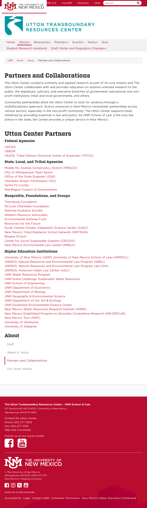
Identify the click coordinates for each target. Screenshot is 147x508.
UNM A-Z (50, 3)
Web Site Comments (18, 429)
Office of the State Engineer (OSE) (30, 176)
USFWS (10, 147)
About (24, 42)
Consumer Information (65, 498)
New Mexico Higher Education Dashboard (109, 498)
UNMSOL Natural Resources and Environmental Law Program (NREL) (55, 261)
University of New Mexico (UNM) (28, 257)
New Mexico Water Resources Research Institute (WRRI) (45, 309)
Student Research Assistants (27, 48)
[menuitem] (11, 42)
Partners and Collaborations (27, 360)
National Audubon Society (24, 210)
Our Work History (19, 369)
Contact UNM (40, 498)
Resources (42, 42)
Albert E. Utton (18, 352)
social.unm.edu (24, 492)
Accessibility (13, 498)
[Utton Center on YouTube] (23, 445)
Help (97, 3)
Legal (26, 498)
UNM (10, 60)
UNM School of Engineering (24, 283)
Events (78, 42)
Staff (10, 344)
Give (105, 42)
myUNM (67, 3)
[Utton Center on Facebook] (10, 445)
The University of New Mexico (24, 6)
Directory (83, 3)
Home (11, 42)
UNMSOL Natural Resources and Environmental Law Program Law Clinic (57, 266)
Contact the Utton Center (21, 418)
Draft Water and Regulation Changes (78, 49)
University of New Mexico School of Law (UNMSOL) (90, 257)
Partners (62, 42)
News (93, 42)
